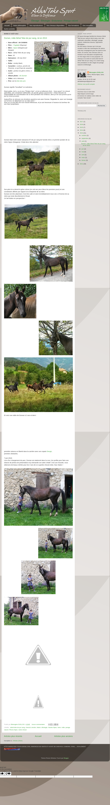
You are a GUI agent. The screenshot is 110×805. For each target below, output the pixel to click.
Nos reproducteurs (36, 25)
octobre (84, 135)
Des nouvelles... (88, 25)
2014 (81, 130)
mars (83, 157)
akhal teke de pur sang (17, 727)
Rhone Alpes (13, 730)
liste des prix (21, 81)
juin (83, 149)
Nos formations (73, 25)
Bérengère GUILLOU (96, 72)
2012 (81, 164)
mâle (63, 727)
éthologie (44, 727)
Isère (59, 727)
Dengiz (49, 451)
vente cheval (22, 730)
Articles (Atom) (17, 741)
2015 (81, 127)
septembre (85, 138)
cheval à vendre (31, 727)
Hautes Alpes (52, 727)
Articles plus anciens (63, 736)
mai (83, 152)
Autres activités (9, 29)
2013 (81, 133)
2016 (81, 124)
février (84, 160)
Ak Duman (23, 76)
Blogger (66, 758)
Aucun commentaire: (38, 724)
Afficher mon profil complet (86, 84)
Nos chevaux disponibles (55, 25)
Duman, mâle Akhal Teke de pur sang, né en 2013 (25, 38)
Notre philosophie (19, 25)
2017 (81, 121)
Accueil (7, 25)
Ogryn (15, 48)
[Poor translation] (7, 773)
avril (83, 154)
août (83, 141)
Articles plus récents (13, 736)
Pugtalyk (16, 45)
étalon (39, 727)
